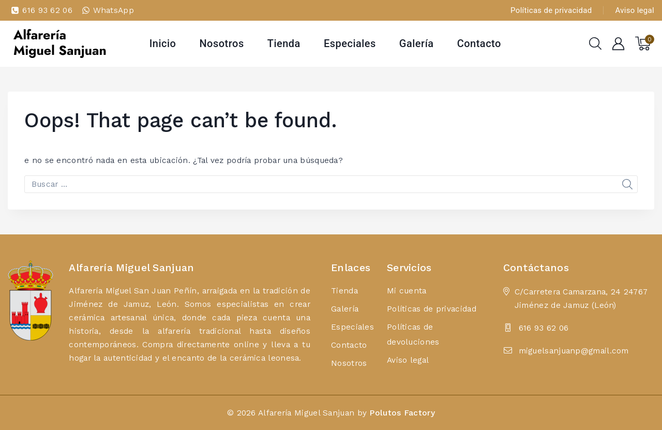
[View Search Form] (595, 43)
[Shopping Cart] (644, 43)
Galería (416, 43)
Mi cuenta (407, 290)
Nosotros (221, 43)
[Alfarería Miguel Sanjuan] (59, 43)
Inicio (162, 43)
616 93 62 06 (544, 328)
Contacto (479, 43)
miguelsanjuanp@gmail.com (574, 350)
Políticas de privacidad (551, 10)
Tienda (283, 43)
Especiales (350, 43)
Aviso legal (634, 10)
